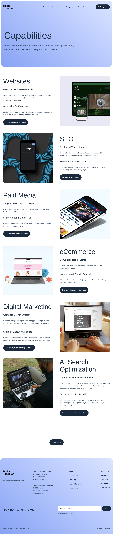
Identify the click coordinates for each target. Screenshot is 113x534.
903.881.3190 (38, 479)
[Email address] (79, 508)
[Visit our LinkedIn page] (104, 483)
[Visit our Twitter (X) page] (105, 487)
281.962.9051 (38, 493)
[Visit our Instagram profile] (105, 475)
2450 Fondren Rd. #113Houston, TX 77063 (42, 489)
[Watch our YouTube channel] (104, 479)
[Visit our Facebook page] (105, 471)
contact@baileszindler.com (13, 480)
